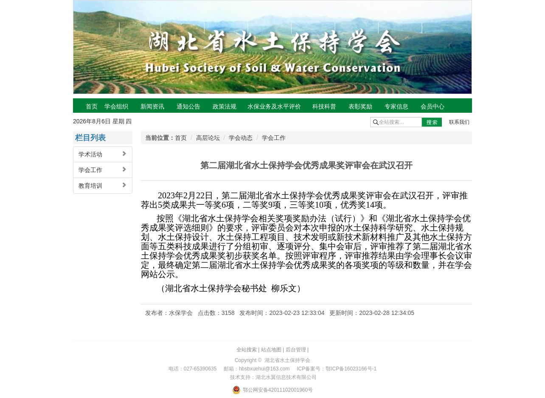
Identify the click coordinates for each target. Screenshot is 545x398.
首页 (181, 137)
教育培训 (103, 185)
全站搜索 (246, 350)
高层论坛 (208, 137)
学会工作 (103, 169)
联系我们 (459, 122)
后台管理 (296, 350)
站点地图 (271, 350)
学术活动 (103, 154)
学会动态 (241, 137)
